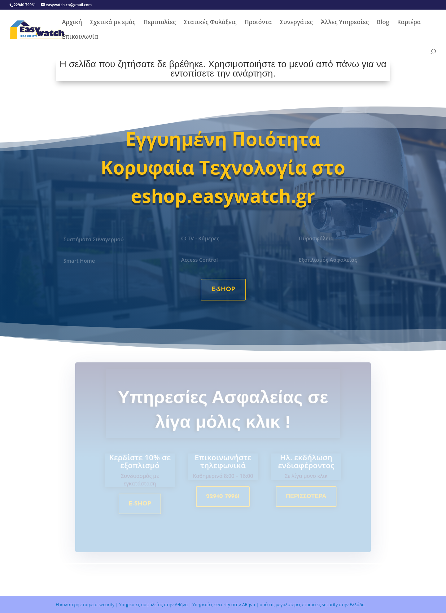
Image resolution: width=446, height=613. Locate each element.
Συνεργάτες (296, 23)
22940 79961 (223, 498)
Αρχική (72, 23)
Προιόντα (258, 23)
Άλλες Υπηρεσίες (345, 23)
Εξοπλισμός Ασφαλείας (328, 259)
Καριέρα (409, 23)
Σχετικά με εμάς (112, 23)
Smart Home (80, 260)
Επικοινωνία (80, 37)
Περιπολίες (159, 23)
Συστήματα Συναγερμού (94, 239)
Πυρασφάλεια (317, 238)
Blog (383, 23)
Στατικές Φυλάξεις (210, 23)
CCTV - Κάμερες (200, 238)
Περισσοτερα (304, 498)
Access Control (200, 259)
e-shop (223, 290)
